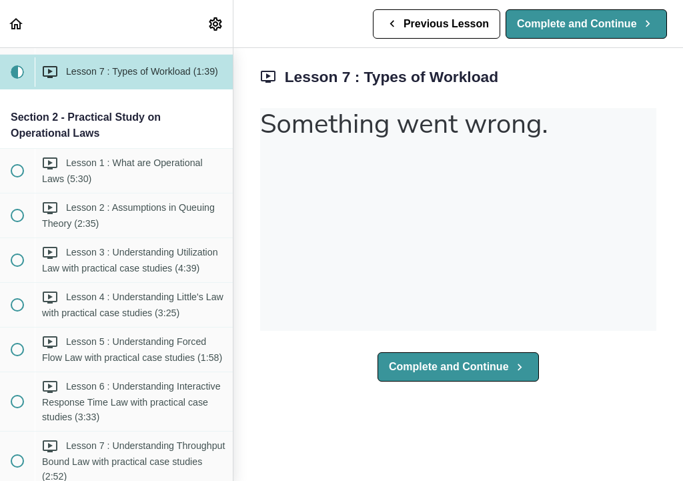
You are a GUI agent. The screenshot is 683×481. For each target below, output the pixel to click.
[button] (16, 23)
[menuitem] (216, 23)
